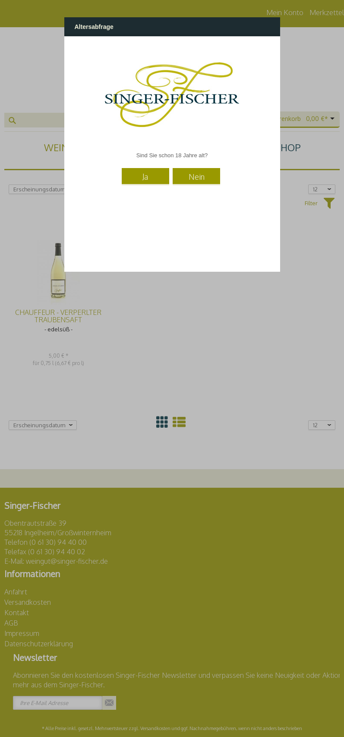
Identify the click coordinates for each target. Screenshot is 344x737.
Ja (145, 176)
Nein (197, 176)
